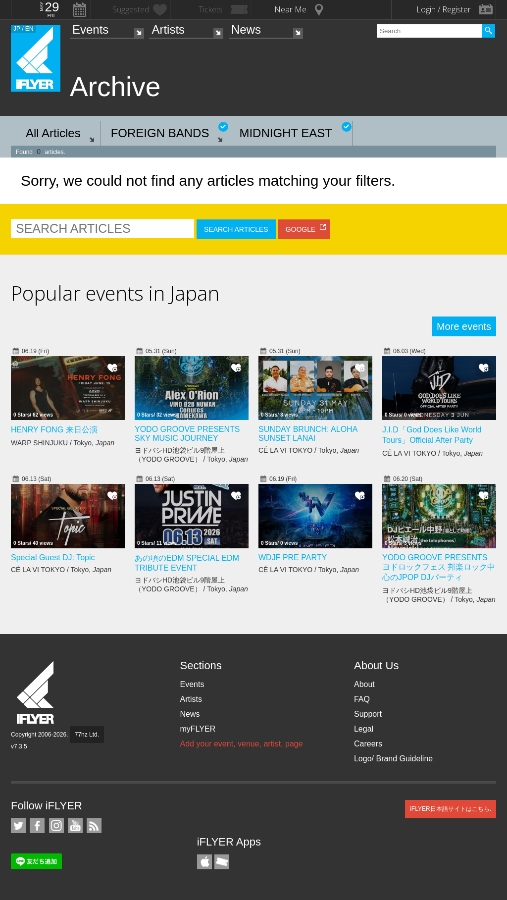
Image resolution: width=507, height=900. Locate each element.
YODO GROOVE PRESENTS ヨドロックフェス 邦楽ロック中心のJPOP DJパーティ (438, 567)
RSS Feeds (94, 825)
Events (90, 29)
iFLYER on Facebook (37, 825)
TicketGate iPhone (221, 861)
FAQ (362, 699)
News (246, 29)
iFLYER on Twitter (18, 825)
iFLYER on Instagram (56, 825)
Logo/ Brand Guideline (393, 758)
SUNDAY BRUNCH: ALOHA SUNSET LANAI (307, 433)
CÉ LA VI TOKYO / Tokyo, (308, 450)
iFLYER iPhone (204, 861)
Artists (168, 29)
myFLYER (197, 729)
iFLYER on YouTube (75, 825)
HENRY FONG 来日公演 (54, 429)
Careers (368, 744)
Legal (363, 729)
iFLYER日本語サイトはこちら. (450, 808)
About (364, 684)
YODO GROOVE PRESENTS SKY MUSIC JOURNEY (187, 433)
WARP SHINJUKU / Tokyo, (62, 443)
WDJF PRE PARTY (292, 557)
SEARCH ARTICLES (236, 229)
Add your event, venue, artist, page (241, 744)
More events (464, 326)
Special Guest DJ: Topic (53, 557)
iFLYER (36, 692)
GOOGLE (301, 229)
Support (368, 714)
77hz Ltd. (87, 734)
